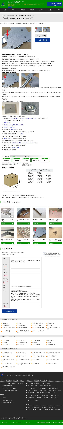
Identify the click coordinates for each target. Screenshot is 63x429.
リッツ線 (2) (6, 340)
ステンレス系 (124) (22, 342)
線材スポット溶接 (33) (38, 327)
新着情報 (4, 397)
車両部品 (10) (6, 325)
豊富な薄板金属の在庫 (7, 385)
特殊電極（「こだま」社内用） (51, 397)
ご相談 (21, 133)
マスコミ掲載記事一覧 (7, 400)
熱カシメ (29, 400)
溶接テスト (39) (21, 356)
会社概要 (37, 407)
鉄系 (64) (5, 342)
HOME (10, 7)
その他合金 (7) (51, 344)
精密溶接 (38, 397)
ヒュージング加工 (53, 388)
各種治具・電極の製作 (9, 127)
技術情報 (23, 10)
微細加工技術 (15, 147)
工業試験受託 (30, 392)
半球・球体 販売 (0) (37, 323)
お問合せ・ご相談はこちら (56, 4)
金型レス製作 (7, 138)
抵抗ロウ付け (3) (21, 352)
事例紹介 (14, 10)
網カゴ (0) (49, 325)
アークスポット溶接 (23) (9, 366)
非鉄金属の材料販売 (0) (23, 327)
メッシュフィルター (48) (9, 327)
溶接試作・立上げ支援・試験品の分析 (13, 125)
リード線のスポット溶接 (33, 395)
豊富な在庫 (13, 129)
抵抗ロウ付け (45, 395)
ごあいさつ (30, 407)
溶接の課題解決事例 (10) (53, 352)
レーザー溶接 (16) (7, 363)
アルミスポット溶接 (32, 385)
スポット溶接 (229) (52, 356)
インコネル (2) (36, 340)
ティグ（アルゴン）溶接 (45, 390)
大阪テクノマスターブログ (8, 402)
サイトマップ (5, 422)
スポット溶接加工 (47, 383)
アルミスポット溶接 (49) (23, 359)
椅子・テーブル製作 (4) (38, 331)
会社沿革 (44, 407)
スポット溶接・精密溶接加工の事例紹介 (18, 23)
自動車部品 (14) (21, 325)
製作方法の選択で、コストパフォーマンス (22, 142)
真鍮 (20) (49, 342)
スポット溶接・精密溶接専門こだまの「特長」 (12, 380)
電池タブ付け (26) (51, 363)
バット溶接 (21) (36, 359)
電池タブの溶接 (55, 395)
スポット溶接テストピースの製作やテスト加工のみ (23, 118)
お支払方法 (58, 409)
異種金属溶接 (30, 397)
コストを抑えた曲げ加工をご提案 (9, 390)
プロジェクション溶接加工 (46, 385)
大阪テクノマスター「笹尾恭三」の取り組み (12, 383)
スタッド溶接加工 (42, 388)
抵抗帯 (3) (5, 323)
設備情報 (32, 10)
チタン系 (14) (20, 344)
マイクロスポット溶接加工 (33, 383)
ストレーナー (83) (36, 325)
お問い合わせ (59, 10)
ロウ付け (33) (35, 363)
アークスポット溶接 (32, 390)
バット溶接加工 (31, 388)
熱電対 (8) (19, 323)
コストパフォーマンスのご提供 (9, 388)
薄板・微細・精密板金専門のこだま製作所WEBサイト (15, 418)
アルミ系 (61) (6, 344)
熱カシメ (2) (6, 356)
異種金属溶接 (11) (7, 352)
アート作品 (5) (6, 331)
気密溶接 (36, 400)
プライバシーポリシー (17, 422)
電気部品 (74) (50, 323)
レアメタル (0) (36, 344)
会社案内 (50, 10)
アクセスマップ (40, 409)
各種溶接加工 (7, 122)
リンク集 (28, 422)
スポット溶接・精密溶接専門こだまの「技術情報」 (39, 380)
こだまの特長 (5, 10)
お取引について (41, 10)
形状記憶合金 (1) (21, 340)
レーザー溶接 (57, 390)
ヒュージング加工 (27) (53, 359)
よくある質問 (30, 409)
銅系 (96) (34, 342)
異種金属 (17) (50, 340)
